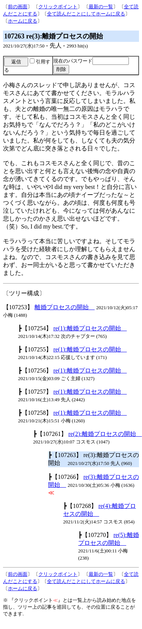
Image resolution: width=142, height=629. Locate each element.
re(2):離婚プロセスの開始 (105, 434)
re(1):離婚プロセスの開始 (90, 328)
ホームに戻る (22, 21)
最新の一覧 (101, 6)
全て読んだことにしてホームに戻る (86, 14)
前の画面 (17, 6)
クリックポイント (57, 6)
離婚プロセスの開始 (65, 307)
